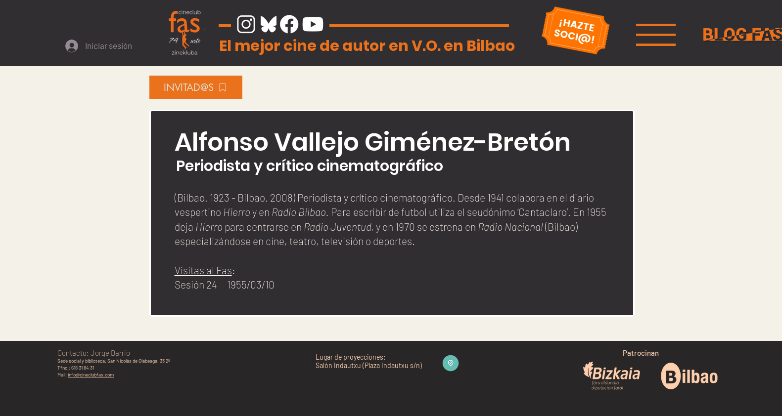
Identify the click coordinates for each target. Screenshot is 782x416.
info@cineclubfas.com (91, 374)
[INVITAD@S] (195, 87)
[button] (656, 35)
